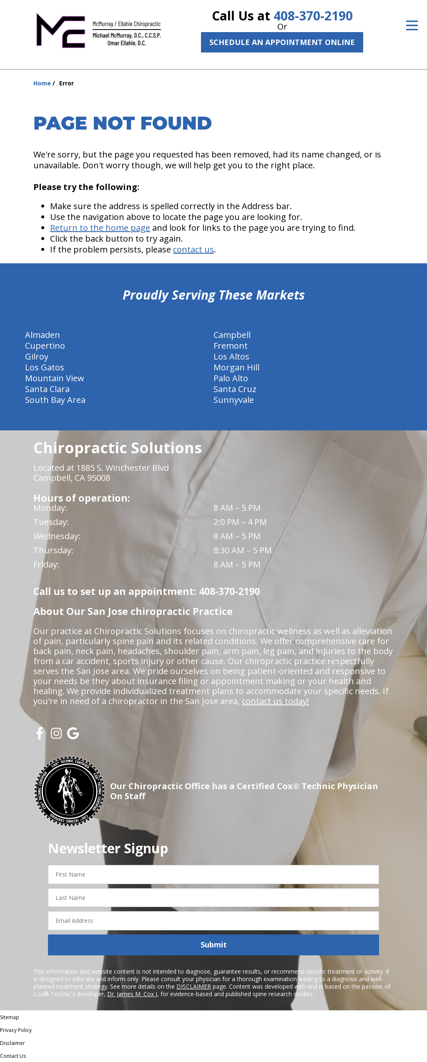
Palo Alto (231, 378)
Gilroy (36, 356)
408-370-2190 (313, 15)
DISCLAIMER (193, 986)
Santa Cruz (235, 389)
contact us (193, 249)
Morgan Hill (236, 367)
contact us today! (275, 701)
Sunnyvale (234, 399)
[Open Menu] (412, 25)
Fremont (231, 345)
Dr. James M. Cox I (132, 994)
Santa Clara (47, 389)
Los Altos (231, 356)
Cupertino (45, 345)
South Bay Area (55, 399)
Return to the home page (100, 227)
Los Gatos (44, 367)
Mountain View (54, 378)
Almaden (42, 334)
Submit (214, 945)
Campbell (232, 334)
